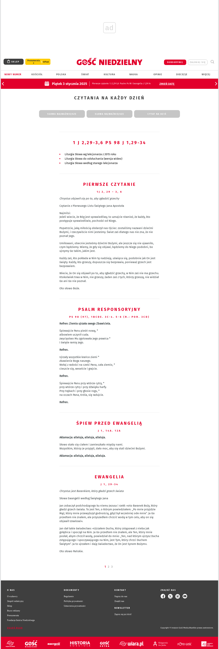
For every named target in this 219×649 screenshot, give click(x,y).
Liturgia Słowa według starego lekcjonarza (91, 163)
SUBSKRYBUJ (175, 62)
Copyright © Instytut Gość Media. (174, 628)
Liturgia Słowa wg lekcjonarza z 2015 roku (90, 154)
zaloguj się (198, 62)
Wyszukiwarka (212, 62)
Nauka (133, 74)
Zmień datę (167, 83)
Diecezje (181, 74)
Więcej (206, 74)
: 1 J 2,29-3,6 (105, 83)
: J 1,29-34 (142, 83)
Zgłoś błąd (15, 628)
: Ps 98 (126, 83)
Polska (61, 74)
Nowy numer (13, 74)
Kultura (109, 74)
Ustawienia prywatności (75, 605)
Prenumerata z (33, 61)
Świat (85, 74)
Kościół (37, 74)
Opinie (157, 74)
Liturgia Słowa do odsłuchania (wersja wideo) (93, 158)
